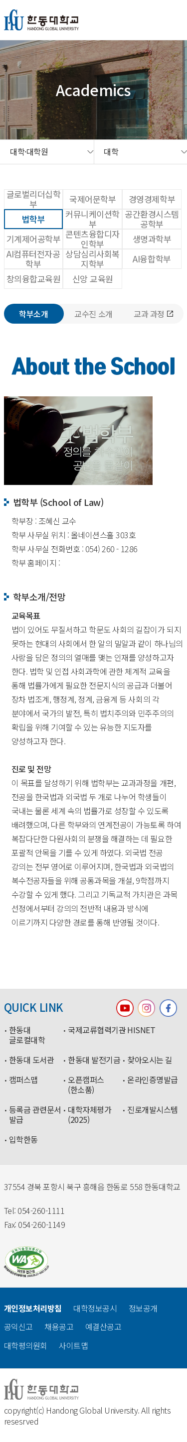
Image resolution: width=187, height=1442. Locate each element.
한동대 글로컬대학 (27, 1035)
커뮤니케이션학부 (92, 219)
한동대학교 (41, 19)
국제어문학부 (92, 199)
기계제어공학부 (33, 239)
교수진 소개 (93, 314)
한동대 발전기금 (94, 1060)
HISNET (141, 1030)
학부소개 (33, 314)
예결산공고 (103, 1326)
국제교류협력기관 (95, 1030)
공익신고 (18, 1326)
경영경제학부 (152, 199)
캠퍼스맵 (23, 1080)
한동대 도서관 (31, 1060)
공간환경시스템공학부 (152, 219)
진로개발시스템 (152, 1109)
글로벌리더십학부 (33, 199)
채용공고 (58, 1326)
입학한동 (23, 1139)
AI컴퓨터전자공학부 (33, 259)
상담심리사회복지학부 (92, 259)
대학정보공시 (95, 1308)
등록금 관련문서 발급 (35, 1114)
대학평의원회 (25, 1345)
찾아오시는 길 (150, 1060)
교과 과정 (153, 314)
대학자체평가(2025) (89, 1114)
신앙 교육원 (92, 278)
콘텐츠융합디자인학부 (92, 239)
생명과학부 (152, 239)
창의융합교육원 (33, 278)
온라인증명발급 (152, 1080)
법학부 (33, 219)
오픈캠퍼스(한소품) (86, 1085)
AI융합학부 (152, 258)
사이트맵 (73, 1345)
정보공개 (143, 1308)
